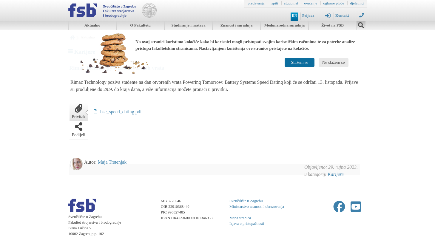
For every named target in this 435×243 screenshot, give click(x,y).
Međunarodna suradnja (284, 25)
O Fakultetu (140, 25)
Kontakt (349, 15)
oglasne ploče (333, 3)
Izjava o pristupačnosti (246, 224)
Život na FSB (332, 25)
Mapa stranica (240, 218)
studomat (291, 3)
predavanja (256, 3)
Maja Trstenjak (112, 162)
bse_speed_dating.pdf (121, 111)
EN (294, 15)
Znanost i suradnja (236, 25)
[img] (361, 24)
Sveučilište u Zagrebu (246, 201)
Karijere (336, 174)
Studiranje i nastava (188, 25)
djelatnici (357, 3)
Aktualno (92, 25)
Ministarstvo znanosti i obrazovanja (256, 207)
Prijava (316, 15)
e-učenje (310, 3)
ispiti (274, 3)
